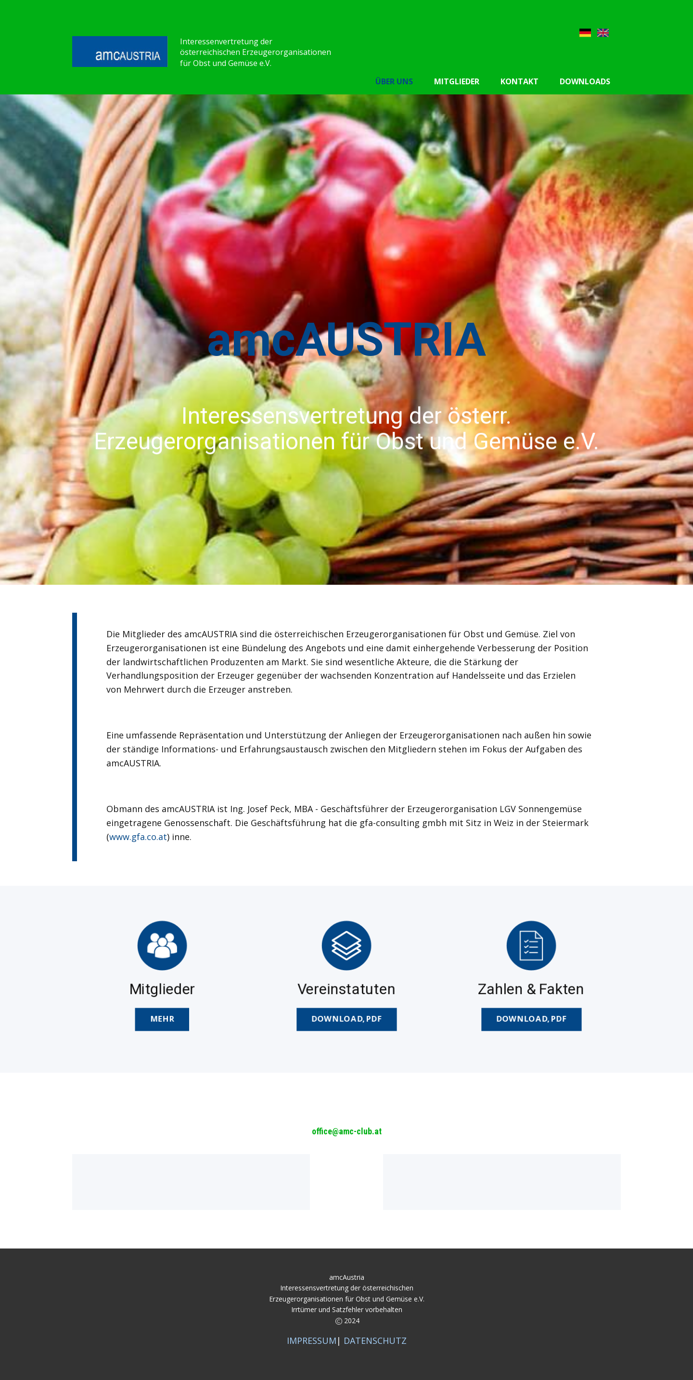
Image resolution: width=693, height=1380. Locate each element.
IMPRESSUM (311, 1340)
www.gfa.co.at (138, 836)
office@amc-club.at (347, 1131)
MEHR (162, 1017)
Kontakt (519, 81)
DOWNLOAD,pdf (346, 1017)
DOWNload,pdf (531, 1017)
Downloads (585, 81)
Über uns (394, 81)
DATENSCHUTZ (375, 1340)
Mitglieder (456, 81)
